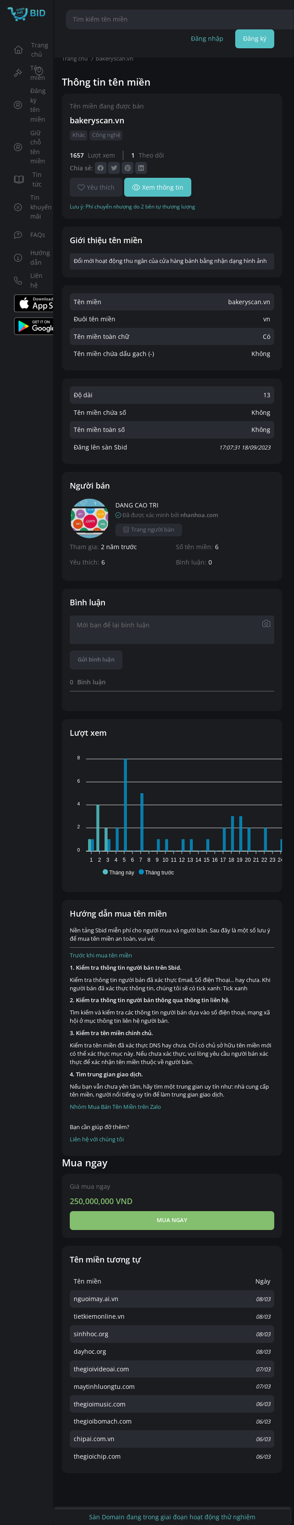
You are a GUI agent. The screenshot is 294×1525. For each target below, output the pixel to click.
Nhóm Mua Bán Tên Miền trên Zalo (115, 1107)
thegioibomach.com (103, 1421)
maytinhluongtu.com (104, 1386)
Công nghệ (106, 135)
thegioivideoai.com (101, 1369)
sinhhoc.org (91, 1334)
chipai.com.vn (94, 1439)
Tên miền (30, 73)
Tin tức (28, 179)
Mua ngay (172, 1220)
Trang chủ (30, 50)
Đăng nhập (207, 38)
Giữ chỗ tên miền (30, 147)
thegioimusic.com (99, 1404)
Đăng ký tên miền (30, 104)
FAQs (30, 234)
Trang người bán (149, 529)
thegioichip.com (97, 1456)
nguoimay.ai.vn (96, 1299)
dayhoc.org (90, 1351)
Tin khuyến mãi (30, 206)
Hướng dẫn (30, 257)
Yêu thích (96, 187)
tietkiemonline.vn (99, 1316)
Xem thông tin (157, 187)
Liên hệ (28, 280)
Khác (78, 135)
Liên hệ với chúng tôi (97, 1139)
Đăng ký (254, 38)
